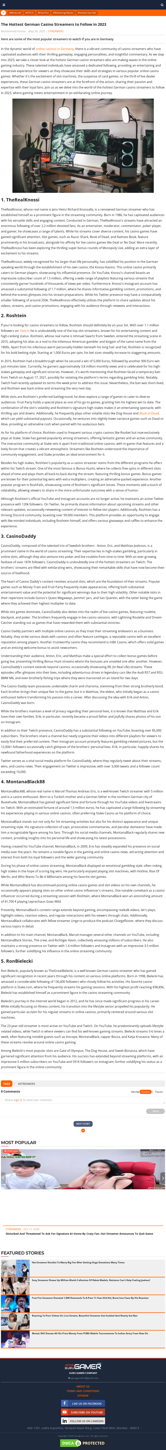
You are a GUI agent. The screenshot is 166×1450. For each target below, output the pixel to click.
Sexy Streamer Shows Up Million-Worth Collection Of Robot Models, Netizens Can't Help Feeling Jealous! (91, 1280)
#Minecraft (15, 12)
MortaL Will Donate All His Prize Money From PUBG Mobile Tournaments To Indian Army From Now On (90, 1333)
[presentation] (14, 1083)
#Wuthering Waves (63, 12)
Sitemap (83, 1395)
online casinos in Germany (55, 49)
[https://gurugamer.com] (83, 1366)
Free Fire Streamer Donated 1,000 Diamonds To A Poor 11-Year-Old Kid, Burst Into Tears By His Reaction (90, 1298)
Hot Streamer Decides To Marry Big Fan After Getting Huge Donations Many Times (78, 1262)
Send (155, 1111)
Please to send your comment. (29, 1100)
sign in (18, 1100)
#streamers (26, 1084)
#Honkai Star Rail (87, 12)
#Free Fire (43, 12)
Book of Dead (149, 413)
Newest (146, 1091)
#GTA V (29, 12)
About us (83, 1386)
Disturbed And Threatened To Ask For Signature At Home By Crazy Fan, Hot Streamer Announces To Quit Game (79, 1233)
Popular (159, 1091)
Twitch (24, 331)
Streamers (56, 31)
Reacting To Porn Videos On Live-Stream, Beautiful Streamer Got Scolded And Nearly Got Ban (85, 1315)
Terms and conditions (83, 1391)
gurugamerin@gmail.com (84, 1378)
